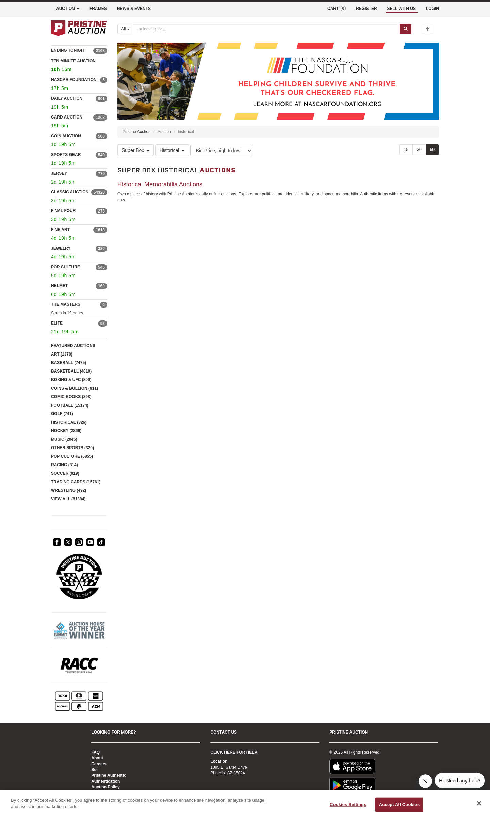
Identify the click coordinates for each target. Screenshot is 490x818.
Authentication (105, 781)
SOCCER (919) (65, 473)
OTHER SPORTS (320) (72, 447)
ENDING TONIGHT (68, 50)
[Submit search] (405, 29)
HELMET (59, 285)
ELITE (57, 323)
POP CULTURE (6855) (72, 456)
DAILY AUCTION (66, 98)
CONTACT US (223, 732)
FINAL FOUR (63, 210)
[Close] (479, 803)
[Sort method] (221, 150)
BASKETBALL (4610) (71, 371)
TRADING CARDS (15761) (75, 481)
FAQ (95, 752)
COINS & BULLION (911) (74, 388)
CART (336, 8)
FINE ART (60, 229)
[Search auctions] (266, 29)
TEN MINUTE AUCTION (79, 66)
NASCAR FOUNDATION (74, 79)
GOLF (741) (62, 413)
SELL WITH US (401, 8)
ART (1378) (61, 354)
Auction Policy (105, 787)
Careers (99, 763)
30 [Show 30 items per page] (419, 149)
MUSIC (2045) (64, 439)
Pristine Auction (136, 131)
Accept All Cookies (399, 804)
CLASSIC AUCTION (69, 192)
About (97, 758)
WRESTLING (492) (68, 490)
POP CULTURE (65, 267)
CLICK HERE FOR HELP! (234, 752)
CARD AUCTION (66, 117)
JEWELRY (61, 248)
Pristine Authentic (108, 775)
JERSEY (59, 173)
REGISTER (366, 8)
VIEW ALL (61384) (68, 499)
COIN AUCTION (66, 135)
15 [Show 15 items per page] (406, 149)
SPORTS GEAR (66, 154)
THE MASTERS (65, 304)
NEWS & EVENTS (134, 8)
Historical (172, 150)
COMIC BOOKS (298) (71, 396)
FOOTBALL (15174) (69, 405)
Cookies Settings (348, 804)
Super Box (135, 150)
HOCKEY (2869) (66, 430)
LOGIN (432, 8)
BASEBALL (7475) (68, 362)
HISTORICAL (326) (68, 422)
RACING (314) (64, 464)
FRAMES (98, 8)
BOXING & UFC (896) (71, 379)
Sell (94, 769)
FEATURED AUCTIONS (73, 345)
